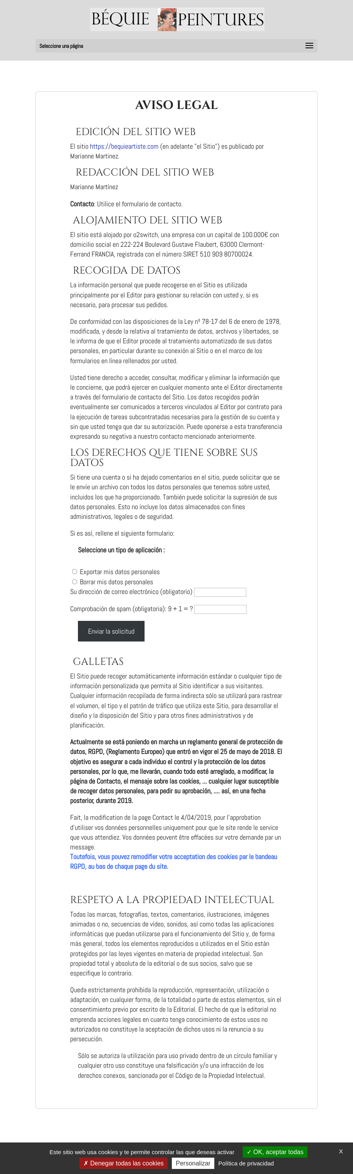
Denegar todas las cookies (123, 1163)
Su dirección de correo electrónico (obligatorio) (132, 591)
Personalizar (193, 1163)
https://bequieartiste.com (125, 146)
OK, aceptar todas (275, 1152)
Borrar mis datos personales (116, 581)
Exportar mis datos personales (120, 571)
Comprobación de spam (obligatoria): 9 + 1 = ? (132, 608)
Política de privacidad (246, 1163)
